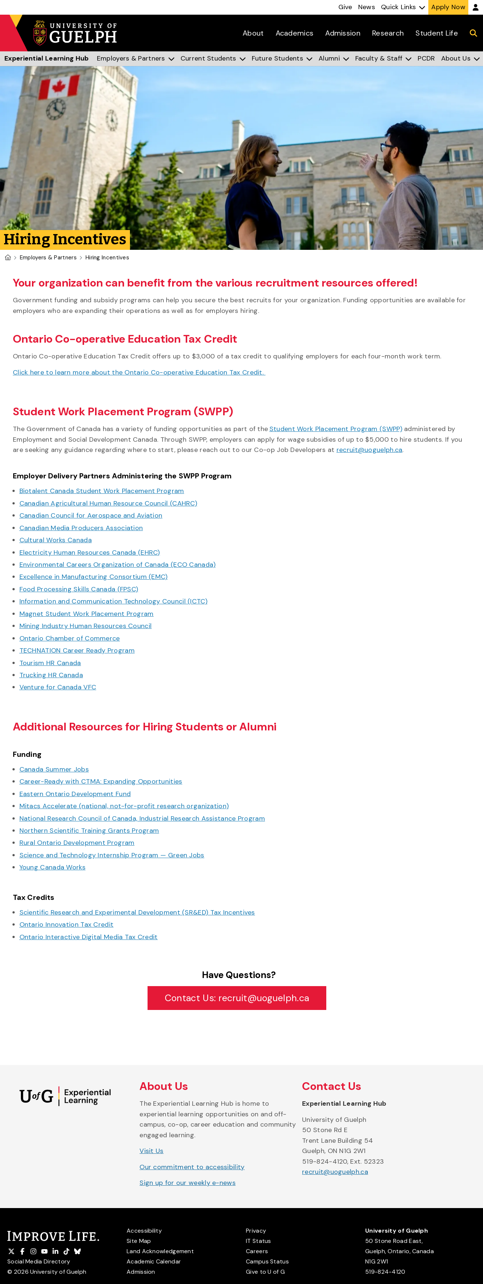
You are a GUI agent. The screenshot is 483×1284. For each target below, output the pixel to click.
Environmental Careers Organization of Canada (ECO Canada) (117, 564)
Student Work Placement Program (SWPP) (335, 428)
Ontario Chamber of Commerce (69, 638)
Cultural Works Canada (55, 540)
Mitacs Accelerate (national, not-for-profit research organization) (124, 806)
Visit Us (151, 1150)
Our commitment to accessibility (191, 1167)
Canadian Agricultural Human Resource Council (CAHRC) (108, 503)
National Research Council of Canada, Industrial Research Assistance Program (142, 818)
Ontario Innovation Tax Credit (66, 924)
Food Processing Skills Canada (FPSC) (78, 589)
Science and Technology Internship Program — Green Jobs (111, 855)
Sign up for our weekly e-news (187, 1182)
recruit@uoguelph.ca (370, 449)
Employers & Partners (48, 257)
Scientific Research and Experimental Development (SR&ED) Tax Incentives (137, 912)
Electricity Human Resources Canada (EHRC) (89, 552)
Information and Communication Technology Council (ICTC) (113, 601)
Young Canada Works (52, 867)
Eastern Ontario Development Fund (75, 793)
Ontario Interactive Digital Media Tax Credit (88, 937)
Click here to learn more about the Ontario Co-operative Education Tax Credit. (139, 372)
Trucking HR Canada (51, 675)
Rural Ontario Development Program (77, 842)
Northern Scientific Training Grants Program (89, 830)
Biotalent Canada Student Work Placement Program (101, 490)
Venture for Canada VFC (58, 687)
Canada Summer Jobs (54, 769)
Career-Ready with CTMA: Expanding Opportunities (100, 781)
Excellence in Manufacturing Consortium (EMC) (93, 576)
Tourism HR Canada (50, 663)
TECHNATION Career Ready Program (77, 650)
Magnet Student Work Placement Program (86, 613)
